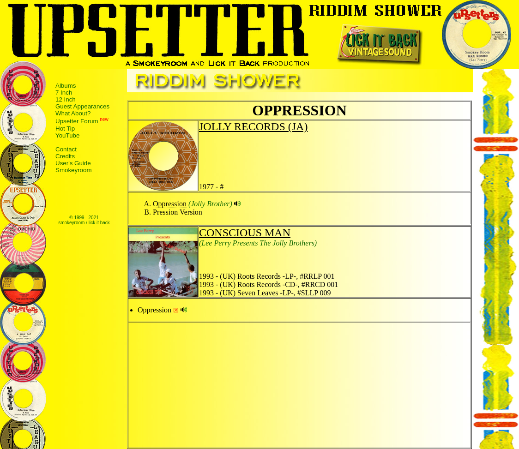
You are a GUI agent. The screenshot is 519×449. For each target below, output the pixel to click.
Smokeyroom (73, 170)
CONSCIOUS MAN (244, 233)
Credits (65, 156)
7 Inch (63, 92)
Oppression (170, 204)
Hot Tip (65, 128)
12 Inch (65, 99)
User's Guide (73, 163)
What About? (73, 113)
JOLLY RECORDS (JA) (253, 126)
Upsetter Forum (76, 121)
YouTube (67, 135)
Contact (66, 149)
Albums (65, 85)
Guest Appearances (82, 106)
